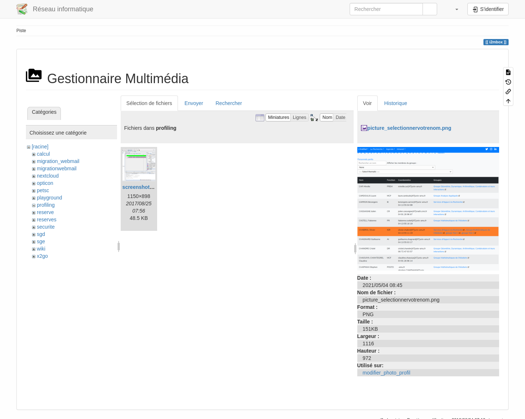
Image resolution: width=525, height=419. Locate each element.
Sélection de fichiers (149, 103)
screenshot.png (141, 187)
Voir (367, 103)
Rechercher (228, 103)
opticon (45, 183)
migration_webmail (58, 161)
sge (41, 241)
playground (49, 198)
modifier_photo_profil (387, 373)
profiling (46, 205)
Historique (395, 103)
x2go (42, 256)
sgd (41, 234)
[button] (453, 9)
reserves (47, 219)
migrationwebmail (57, 168)
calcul (43, 154)
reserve (45, 212)
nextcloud (48, 176)
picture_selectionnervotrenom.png (409, 128)
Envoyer (193, 103)
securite (46, 227)
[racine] (40, 147)
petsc (43, 190)
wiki (41, 249)
